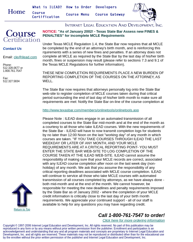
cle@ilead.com (25, 57)
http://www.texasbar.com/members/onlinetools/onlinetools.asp (91, 110)
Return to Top (22, 208)
